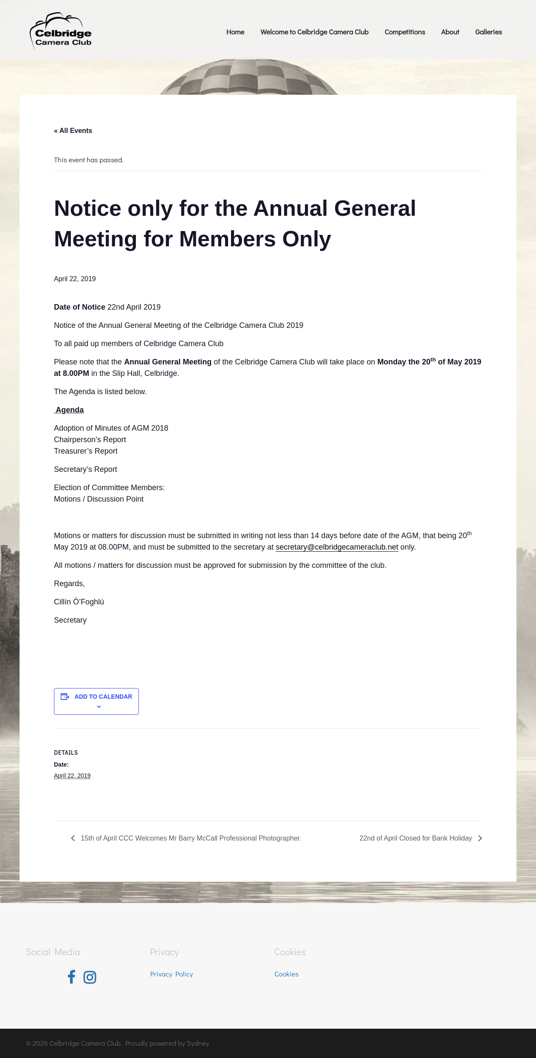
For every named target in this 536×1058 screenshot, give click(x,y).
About (450, 32)
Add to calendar (104, 696)
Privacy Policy (171, 974)
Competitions (404, 32)
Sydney (198, 1043)
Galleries (488, 32)
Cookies (286, 974)
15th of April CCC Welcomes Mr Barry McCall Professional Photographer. (190, 838)
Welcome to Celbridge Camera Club (314, 32)
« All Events (73, 130)
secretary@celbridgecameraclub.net (337, 547)
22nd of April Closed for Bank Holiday (417, 838)
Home (235, 32)
